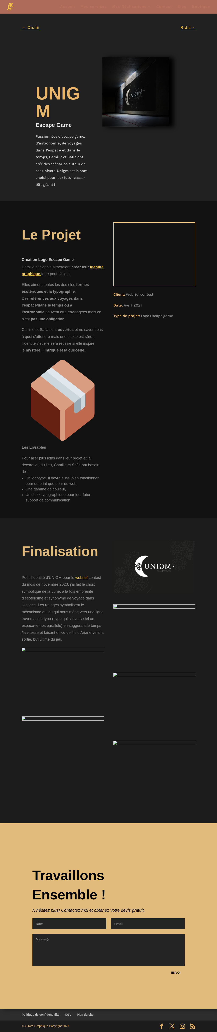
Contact (164, 6)
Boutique (201, 6)
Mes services (94, 6)
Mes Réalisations (129, 6)
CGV (68, 1014)
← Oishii (30, 27)
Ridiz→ (188, 27)
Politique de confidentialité (40, 1014)
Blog (182, 6)
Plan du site (85, 1014)
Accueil (67, 6)
